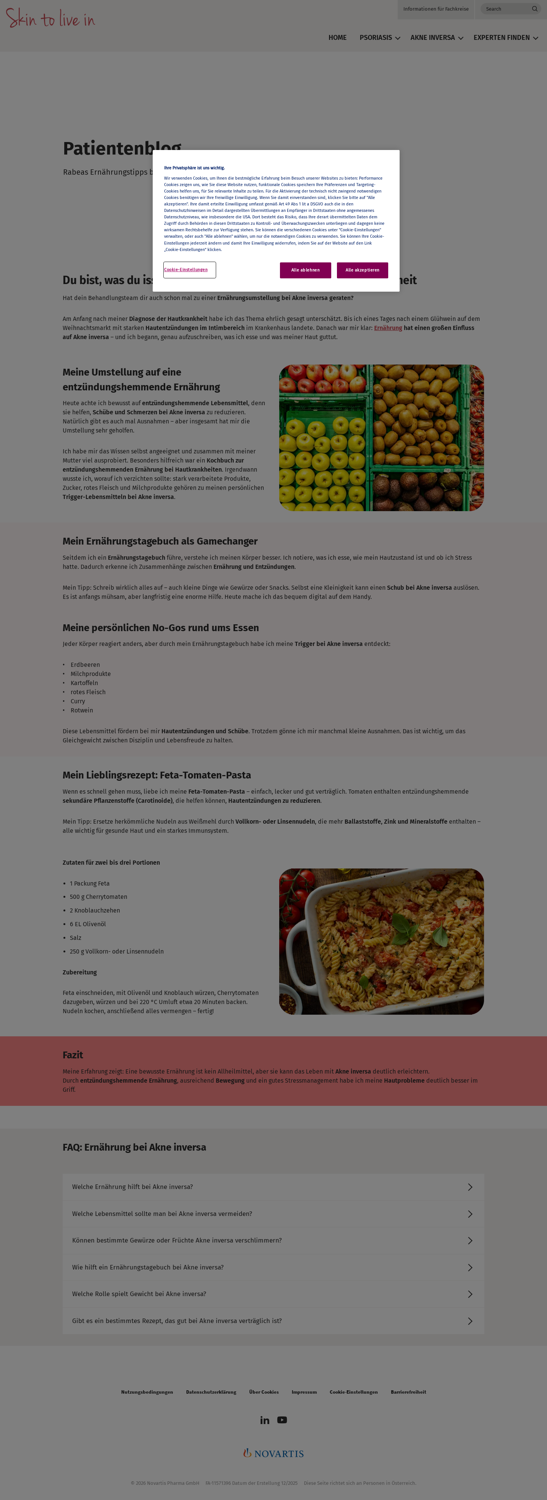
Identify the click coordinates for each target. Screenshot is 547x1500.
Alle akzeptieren (362, 270)
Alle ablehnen (305, 270)
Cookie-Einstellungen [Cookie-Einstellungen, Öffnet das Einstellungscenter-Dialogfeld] (185, 269)
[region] (276, 221)
